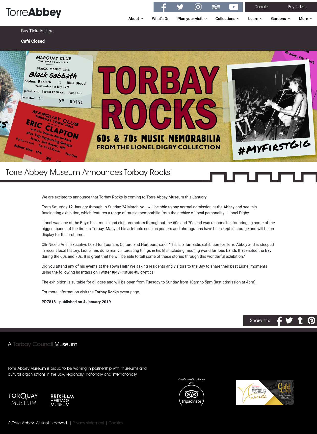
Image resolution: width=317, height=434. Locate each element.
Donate (261, 6)
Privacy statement (88, 423)
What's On (160, 18)
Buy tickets (297, 6)
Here (48, 30)
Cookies (115, 423)
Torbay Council (33, 344)
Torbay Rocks (107, 292)
